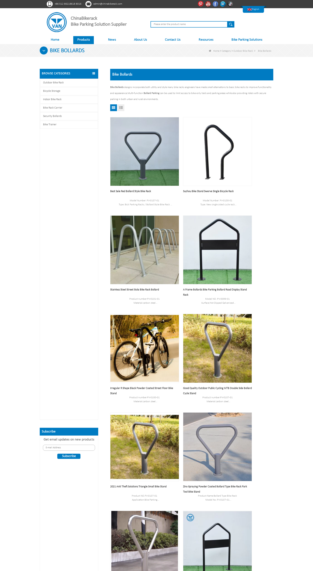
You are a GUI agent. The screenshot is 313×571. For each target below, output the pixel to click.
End (199, 455)
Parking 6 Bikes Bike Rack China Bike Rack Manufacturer (76, 339)
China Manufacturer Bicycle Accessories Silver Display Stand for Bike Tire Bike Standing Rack (247, 339)
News (112, 40)
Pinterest (201, 4)
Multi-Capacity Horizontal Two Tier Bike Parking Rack (76, 359)
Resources (206, 40)
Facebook (215, 4)
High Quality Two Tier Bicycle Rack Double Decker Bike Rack (76, 273)
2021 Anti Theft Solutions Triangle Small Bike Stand (134, 339)
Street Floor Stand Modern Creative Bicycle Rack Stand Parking (134, 420)
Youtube (208, 4)
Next (189, 455)
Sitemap (119, 518)
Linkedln (223, 4)
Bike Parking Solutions (246, 40)
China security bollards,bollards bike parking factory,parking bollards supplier (246, 420)
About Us (140, 40)
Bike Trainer (49, 124)
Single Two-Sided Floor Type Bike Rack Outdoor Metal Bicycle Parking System (192, 420)
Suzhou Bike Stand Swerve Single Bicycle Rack (191, 174)
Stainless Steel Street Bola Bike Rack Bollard (246, 174)
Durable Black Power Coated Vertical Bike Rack (76, 252)
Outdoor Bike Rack (243, 51)
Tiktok (230, 4)
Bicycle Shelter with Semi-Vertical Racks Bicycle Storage (76, 232)
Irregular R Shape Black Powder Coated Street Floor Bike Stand (191, 258)
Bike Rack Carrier (52, 107)
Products (83, 40)
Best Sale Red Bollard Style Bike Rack (130, 174)
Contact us (68, 436)
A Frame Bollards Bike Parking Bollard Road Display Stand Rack (134, 258)
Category (226, 51)
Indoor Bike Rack (52, 99)
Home (55, 40)
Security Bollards (52, 116)
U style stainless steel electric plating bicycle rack (76, 380)
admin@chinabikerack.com (107, 4)
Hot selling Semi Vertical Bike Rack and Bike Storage (76, 211)
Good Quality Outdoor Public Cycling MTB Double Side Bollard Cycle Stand (245, 258)
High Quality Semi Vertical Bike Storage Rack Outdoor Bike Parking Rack (76, 318)
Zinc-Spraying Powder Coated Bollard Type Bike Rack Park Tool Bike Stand (189, 339)
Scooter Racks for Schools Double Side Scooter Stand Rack (76, 191)
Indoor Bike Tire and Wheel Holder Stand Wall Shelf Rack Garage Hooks (76, 298)
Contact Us (172, 40)
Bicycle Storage (51, 91)
